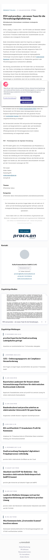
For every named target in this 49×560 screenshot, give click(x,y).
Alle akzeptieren (27, 102)
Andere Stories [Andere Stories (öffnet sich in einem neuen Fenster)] (24, 557)
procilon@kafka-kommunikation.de (24, 274)
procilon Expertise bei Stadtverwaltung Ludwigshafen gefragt (20, 339)
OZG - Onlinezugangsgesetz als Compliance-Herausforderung (22, 360)
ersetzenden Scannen (12, 116)
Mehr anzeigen (24, 231)
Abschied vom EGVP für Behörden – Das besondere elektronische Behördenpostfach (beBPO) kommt (21, 474)
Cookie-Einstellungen (10, 98)
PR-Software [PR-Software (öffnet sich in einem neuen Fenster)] (25, 549)
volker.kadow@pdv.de (9, 175)
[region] (24, 93)
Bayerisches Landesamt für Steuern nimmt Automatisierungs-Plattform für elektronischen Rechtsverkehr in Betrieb (23, 384)
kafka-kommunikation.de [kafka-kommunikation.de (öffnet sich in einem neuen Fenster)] (24, 279)
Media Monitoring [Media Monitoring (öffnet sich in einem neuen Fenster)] (24, 547)
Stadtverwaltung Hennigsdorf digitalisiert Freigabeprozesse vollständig (21, 452)
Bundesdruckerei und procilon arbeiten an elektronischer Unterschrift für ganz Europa (22, 408)
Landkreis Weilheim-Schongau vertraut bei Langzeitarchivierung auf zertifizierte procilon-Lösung (23, 497)
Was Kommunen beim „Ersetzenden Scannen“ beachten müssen (22, 522)
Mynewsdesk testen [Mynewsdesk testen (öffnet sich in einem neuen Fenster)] (24, 552)
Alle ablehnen (26, 98)
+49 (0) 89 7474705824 (24, 276)
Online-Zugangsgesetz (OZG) (27, 109)
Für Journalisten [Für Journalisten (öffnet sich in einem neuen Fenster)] (24, 554)
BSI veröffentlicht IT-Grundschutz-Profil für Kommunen (22, 429)
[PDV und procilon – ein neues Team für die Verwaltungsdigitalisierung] (24, 306)
